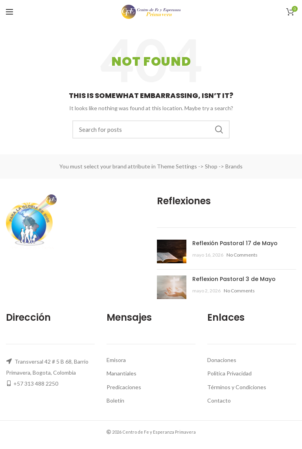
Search (219, 129)
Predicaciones (124, 387)
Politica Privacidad (229, 373)
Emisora (116, 360)
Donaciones (221, 360)
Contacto (219, 400)
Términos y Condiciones (236, 387)
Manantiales (121, 373)
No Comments (242, 255)
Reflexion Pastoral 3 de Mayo (234, 279)
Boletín (115, 400)
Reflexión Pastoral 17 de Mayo (235, 243)
